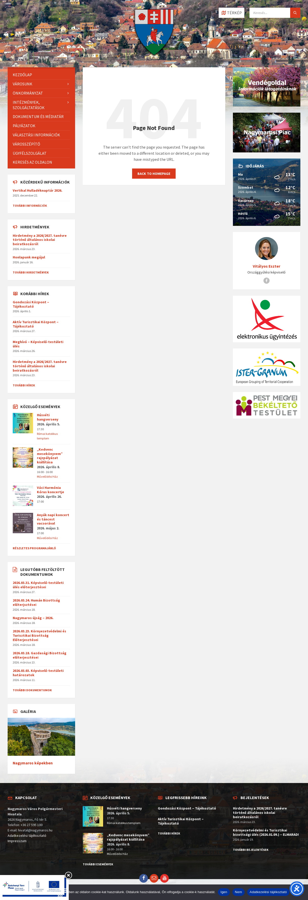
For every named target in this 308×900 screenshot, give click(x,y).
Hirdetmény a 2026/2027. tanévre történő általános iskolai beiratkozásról (40, 239)
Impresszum (17, 841)
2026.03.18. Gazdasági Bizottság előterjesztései (39, 655)
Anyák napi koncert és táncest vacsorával (53, 519)
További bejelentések (251, 850)
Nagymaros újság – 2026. (33, 618)
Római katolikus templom (124, 823)
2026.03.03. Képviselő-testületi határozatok (38, 672)
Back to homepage (153, 173)
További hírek (24, 385)
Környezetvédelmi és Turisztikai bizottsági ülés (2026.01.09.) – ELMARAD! (266, 832)
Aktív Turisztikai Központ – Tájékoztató (36, 324)
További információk (30, 205)
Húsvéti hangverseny (47, 417)
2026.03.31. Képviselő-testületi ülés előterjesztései (38, 584)
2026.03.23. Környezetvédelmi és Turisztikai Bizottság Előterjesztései (39, 635)
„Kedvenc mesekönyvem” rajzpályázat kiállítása (50, 455)
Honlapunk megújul (29, 257)
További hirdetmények (31, 272)
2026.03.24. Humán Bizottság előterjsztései (36, 602)
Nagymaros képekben (33, 763)
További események (98, 864)
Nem (238, 892)
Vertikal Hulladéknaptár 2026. (37, 190)
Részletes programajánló (34, 548)
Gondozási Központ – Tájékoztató (31, 304)
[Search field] (274, 13)
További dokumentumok (32, 690)
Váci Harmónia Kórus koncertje (50, 489)
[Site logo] (154, 57)
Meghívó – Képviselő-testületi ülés (38, 344)
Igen (223, 892)
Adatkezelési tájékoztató (27, 835)
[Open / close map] (231, 13)
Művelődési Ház (47, 476)
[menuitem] (41, 74)
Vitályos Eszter (266, 266)
